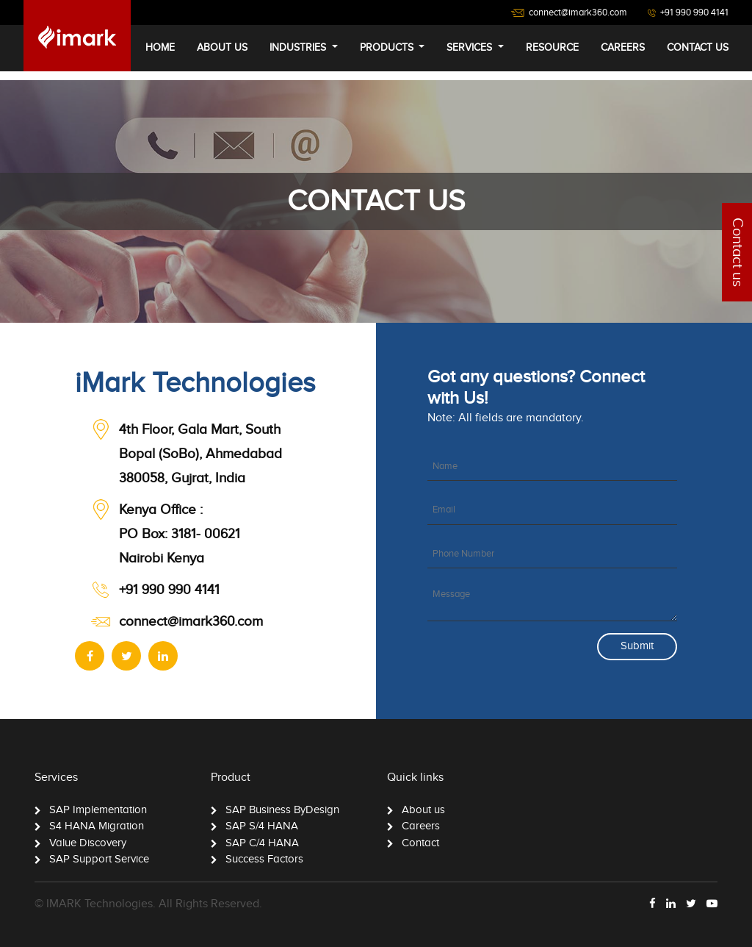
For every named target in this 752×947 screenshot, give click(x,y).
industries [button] (299, 48)
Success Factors (264, 859)
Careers (421, 826)
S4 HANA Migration (96, 826)
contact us (697, 48)
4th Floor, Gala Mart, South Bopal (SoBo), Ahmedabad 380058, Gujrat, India (200, 454)
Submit (637, 646)
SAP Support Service (99, 859)
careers (623, 48)
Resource (552, 48)
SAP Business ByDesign (282, 810)
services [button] (470, 48)
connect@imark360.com (191, 621)
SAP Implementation (98, 810)
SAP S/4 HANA (261, 826)
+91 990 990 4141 (169, 590)
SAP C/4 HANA (262, 843)
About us (423, 810)
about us (222, 48)
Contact (420, 843)
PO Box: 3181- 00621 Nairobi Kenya (179, 534)
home (160, 48)
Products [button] (388, 48)
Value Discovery (87, 843)
